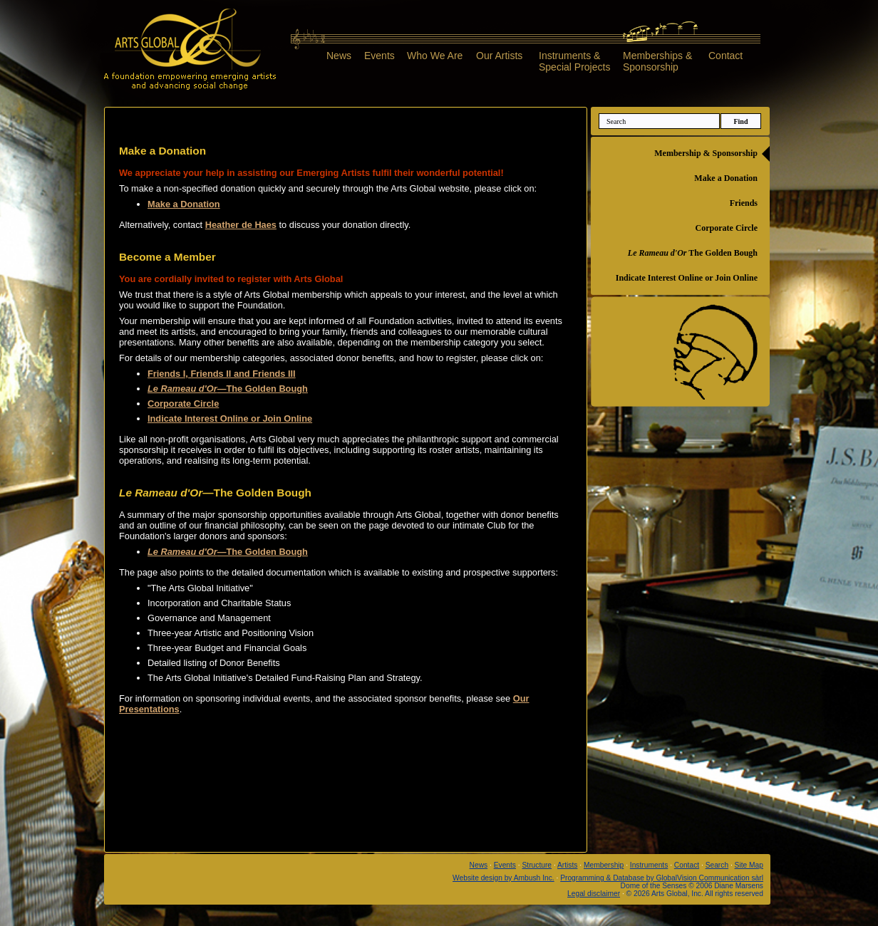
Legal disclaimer (593, 894)
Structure (537, 865)
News (338, 55)
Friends (744, 203)
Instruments (649, 865)
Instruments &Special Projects (574, 61)
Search (717, 865)
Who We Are (435, 55)
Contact (725, 55)
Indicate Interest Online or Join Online (687, 278)
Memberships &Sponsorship (657, 61)
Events (379, 55)
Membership (604, 865)
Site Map (749, 865)
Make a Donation (726, 178)
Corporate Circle (727, 228)
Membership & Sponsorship (706, 153)
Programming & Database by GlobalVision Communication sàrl (661, 878)
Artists (567, 865)
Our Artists (499, 55)
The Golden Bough (693, 253)
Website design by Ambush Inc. (503, 878)
